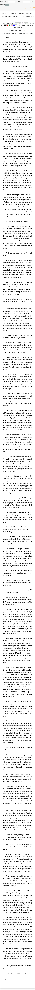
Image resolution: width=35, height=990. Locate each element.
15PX (29, 25)
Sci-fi (11, 13)
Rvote (26, 16)
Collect (22, 16)
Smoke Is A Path (11, 33)
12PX (24, 25)
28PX (20, 27)
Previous (4, 16)
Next (17, 16)
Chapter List (11, 16)
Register (26, 8)
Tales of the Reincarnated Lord (23, 13)
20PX (15, 27)
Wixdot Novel (4, 13)
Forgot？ (32, 8)
